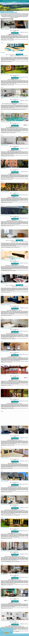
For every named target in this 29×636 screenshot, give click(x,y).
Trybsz (27, 590)
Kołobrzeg (26, 138)
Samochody (6, 12)
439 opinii (17, 217)
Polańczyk (26, 78)
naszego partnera (12, 46)
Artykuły (15, 12)
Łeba (27, 313)
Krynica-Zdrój (25, 197)
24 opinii (18, 610)
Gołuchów (26, 400)
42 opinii (26, 128)
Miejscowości (11, 11)
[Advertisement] (14, 524)
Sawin (27, 343)
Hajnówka (26, 531)
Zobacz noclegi (15, 39)
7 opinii (18, 581)
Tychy (27, 620)
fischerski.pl (27, 0)
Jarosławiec (26, 50)
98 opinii (17, 479)
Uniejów (26, 561)
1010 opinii (19, 158)
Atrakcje (11, 12)
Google (11, 628)
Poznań (26, 107)
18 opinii (19, 276)
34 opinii (18, 98)
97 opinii (20, 333)
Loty (2, 12)
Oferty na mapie (7, 11)
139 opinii (18, 551)
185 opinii (19, 420)
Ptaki (27, 256)
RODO (8, 631)
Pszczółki (26, 459)
